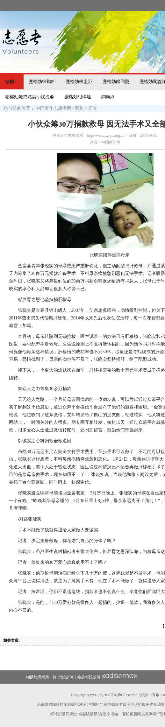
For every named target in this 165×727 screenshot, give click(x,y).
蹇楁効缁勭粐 (42, 81)
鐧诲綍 (108, 96)
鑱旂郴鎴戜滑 (88, 677)
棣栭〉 (11, 81)
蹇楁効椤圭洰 (79, 81)
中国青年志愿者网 (53, 108)
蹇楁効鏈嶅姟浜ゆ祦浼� (29, 96)
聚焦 (79, 108)
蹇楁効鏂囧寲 (116, 81)
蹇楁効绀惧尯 (77, 96)
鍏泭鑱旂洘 (63, 677)
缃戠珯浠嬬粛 (37, 677)
